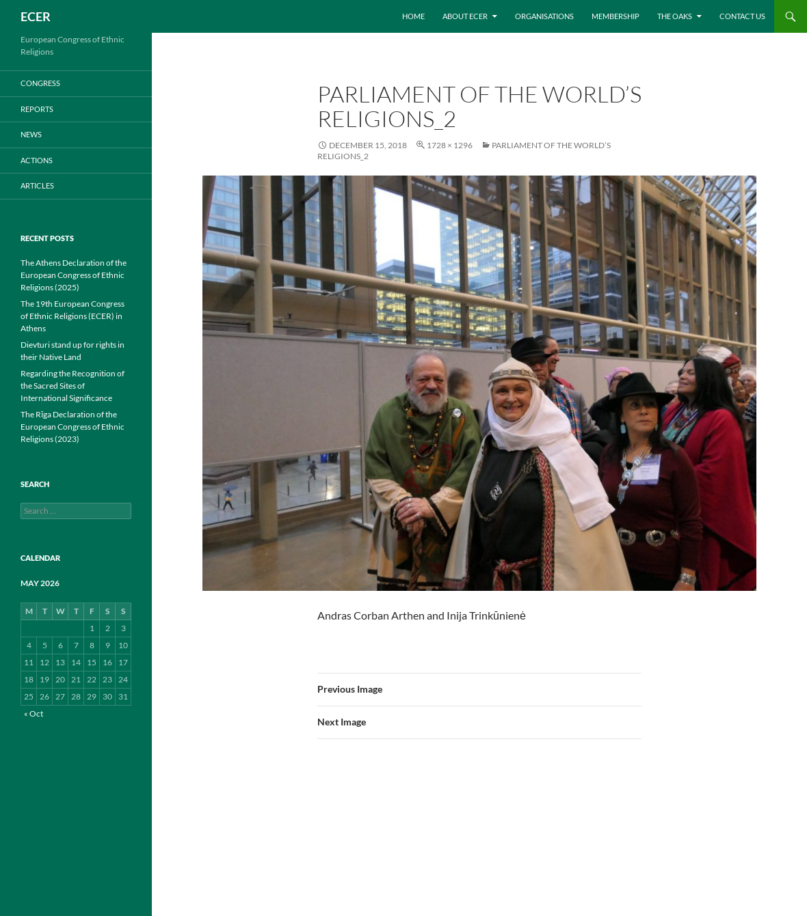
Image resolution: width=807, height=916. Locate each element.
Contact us (742, 16)
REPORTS (37, 109)
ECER (36, 16)
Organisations (544, 16)
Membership (615, 16)
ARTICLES (37, 185)
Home (413, 16)
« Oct (33, 713)
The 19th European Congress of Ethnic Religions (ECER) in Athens (72, 316)
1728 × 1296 (450, 145)
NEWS (31, 134)
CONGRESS (40, 83)
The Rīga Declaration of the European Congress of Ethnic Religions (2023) (72, 426)
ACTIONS (37, 160)
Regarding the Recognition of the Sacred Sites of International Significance (72, 385)
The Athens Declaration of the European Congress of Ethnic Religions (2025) (74, 275)
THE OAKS (674, 16)
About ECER (465, 16)
